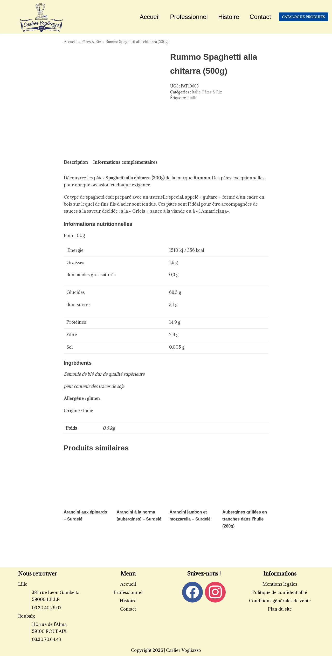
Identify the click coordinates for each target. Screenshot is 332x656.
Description (76, 162)
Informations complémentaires (125, 162)
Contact (260, 16)
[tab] (76, 162)
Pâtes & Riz (91, 41)
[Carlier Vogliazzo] (41, 18)
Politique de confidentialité (279, 592)
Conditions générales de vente (280, 601)
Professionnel (189, 16)
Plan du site (280, 609)
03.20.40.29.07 (46, 608)
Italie (196, 92)
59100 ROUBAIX (49, 631)
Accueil (150, 16)
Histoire (228, 16)
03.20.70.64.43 (46, 639)
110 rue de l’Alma (49, 624)
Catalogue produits (303, 17)
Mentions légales (279, 584)
